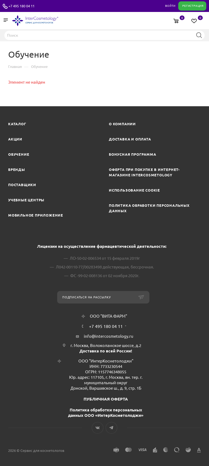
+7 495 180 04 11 (21, 6)
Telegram (111, 428)
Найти (199, 35)
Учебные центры (26, 200)
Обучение (18, 154)
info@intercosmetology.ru (108, 336)
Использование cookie (134, 190)
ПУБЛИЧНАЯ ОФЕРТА (106, 399)
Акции (15, 139)
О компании (122, 124)
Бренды (16, 169)
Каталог (17, 124)
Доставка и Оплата (130, 139)
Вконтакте (97, 428)
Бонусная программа (132, 154)
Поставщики (22, 185)
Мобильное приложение (35, 215)
